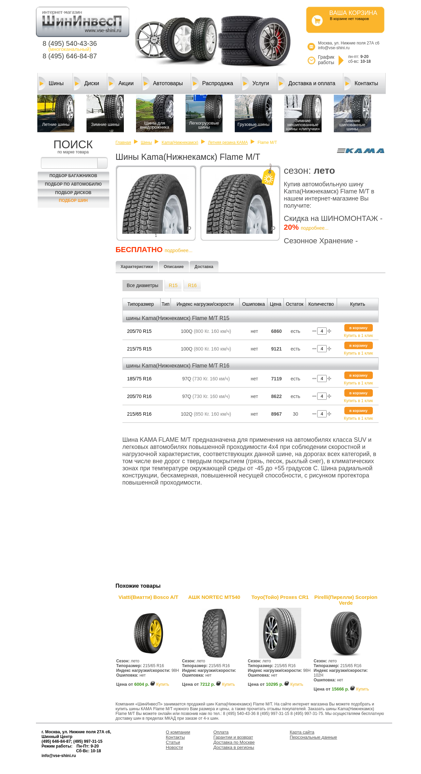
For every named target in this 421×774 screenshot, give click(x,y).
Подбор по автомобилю (73, 184)
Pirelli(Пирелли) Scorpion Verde (346, 600)
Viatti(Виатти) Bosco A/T (148, 597)
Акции (121, 83)
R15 (173, 285)
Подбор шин (73, 200)
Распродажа (212, 83)
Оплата (221, 732)
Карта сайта (302, 732)
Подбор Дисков (73, 192)
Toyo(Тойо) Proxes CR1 (280, 597)
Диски (86, 83)
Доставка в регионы (233, 747)
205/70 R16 (139, 396)
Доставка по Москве (234, 742)
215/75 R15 (139, 349)
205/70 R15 (139, 331)
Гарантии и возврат (233, 737)
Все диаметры (142, 285)
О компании (178, 732)
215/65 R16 (139, 414)
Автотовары (163, 83)
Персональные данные (313, 737)
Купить (162, 684)
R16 (192, 285)
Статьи (173, 742)
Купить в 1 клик (358, 335)
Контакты (361, 83)
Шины (51, 83)
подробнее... (315, 228)
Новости (174, 747)
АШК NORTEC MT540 (214, 597)
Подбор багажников (73, 175)
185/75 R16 (139, 378)
